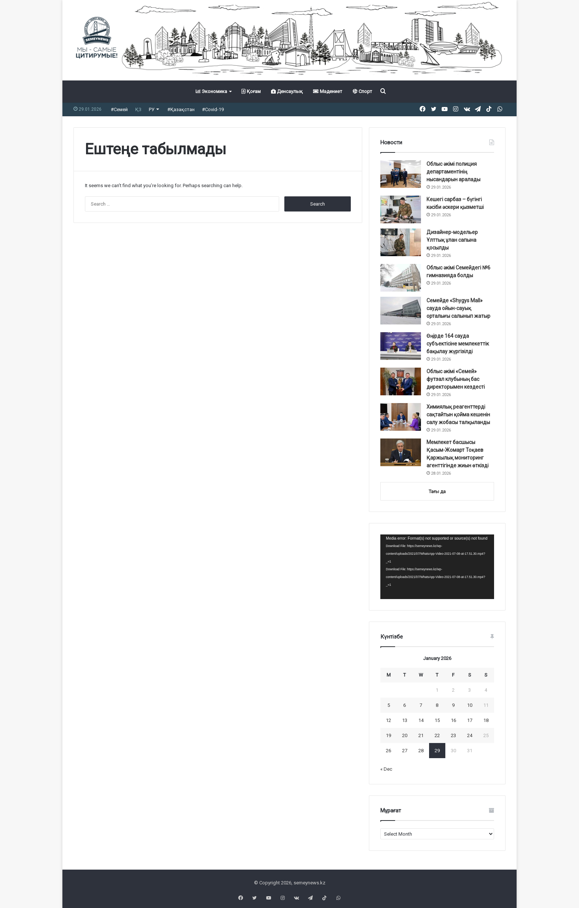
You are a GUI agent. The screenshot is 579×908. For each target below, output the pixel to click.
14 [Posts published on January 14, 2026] (421, 720)
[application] (437, 566)
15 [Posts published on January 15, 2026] (437, 720)
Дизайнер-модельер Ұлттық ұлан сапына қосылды (452, 240)
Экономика (211, 91)
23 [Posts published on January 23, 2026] (453, 735)
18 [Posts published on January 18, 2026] (486, 720)
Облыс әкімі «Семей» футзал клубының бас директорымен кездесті (455, 379)
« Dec (386, 769)
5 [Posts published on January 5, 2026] (388, 705)
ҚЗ (138, 109)
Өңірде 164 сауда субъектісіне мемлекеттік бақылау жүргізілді (457, 343)
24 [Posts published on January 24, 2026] (469, 735)
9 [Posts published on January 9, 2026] (453, 705)
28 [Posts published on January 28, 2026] (421, 750)
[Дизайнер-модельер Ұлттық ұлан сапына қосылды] (400, 242)
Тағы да (437, 491)
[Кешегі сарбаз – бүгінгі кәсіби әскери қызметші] (400, 209)
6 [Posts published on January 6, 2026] (404, 705)
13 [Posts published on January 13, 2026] (404, 720)
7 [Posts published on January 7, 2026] (420, 705)
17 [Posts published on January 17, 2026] (469, 720)
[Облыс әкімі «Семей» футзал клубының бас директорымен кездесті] (400, 381)
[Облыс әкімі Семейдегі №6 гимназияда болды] (400, 278)
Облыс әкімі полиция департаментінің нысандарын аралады (453, 171)
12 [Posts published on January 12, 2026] (388, 720)
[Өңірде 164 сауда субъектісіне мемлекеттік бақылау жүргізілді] (400, 346)
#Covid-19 (213, 109)
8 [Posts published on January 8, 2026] (437, 705)
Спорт (362, 91)
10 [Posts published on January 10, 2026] (469, 705)
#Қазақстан (181, 109)
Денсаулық (287, 91)
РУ (151, 109)
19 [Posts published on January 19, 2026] (388, 735)
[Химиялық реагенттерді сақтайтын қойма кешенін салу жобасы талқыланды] (400, 417)
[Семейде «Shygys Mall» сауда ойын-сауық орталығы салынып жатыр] (400, 310)
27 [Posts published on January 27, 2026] (404, 750)
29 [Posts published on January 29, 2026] (437, 750)
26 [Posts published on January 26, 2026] (388, 750)
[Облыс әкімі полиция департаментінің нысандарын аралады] (400, 174)
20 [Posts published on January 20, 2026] (404, 735)
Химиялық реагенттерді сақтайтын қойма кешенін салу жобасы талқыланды (458, 414)
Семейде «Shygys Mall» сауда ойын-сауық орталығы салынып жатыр (458, 308)
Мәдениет (327, 91)
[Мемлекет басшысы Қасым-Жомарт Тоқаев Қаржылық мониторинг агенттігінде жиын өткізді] (400, 452)
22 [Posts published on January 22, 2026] (437, 735)
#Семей (119, 109)
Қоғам (251, 91)
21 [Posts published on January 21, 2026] (421, 735)
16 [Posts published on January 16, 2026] (453, 720)
